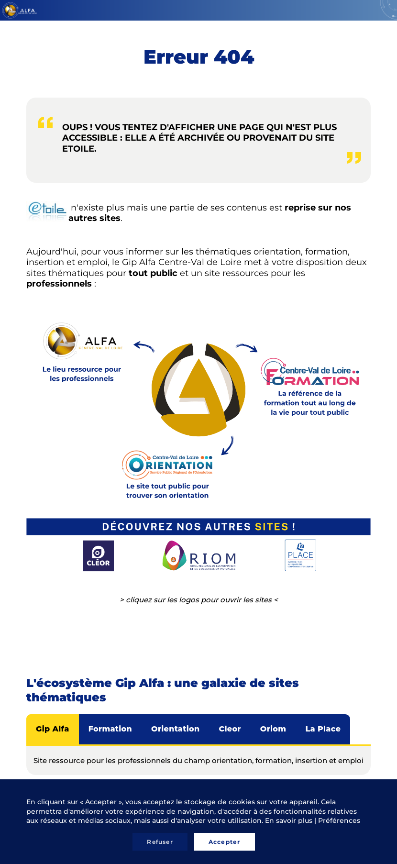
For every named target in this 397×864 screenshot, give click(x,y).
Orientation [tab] (175, 728)
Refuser (160, 841)
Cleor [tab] (230, 728)
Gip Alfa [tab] (52, 728)
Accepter (225, 841)
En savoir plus (288, 820)
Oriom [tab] (273, 728)
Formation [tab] (110, 728)
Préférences (339, 820)
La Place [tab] (323, 728)
